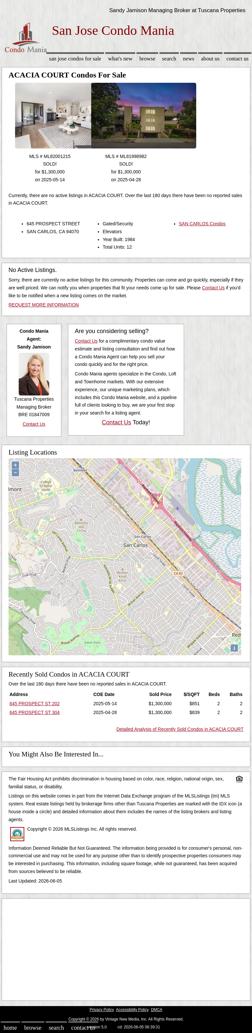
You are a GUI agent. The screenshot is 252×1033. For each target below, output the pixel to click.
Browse (147, 59)
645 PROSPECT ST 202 (35, 703)
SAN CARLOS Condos (202, 223)
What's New (120, 59)
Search (169, 59)
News (189, 59)
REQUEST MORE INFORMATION (44, 304)
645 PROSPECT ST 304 (35, 712)
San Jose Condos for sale (75, 59)
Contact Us (237, 59)
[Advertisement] (126, 948)
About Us (210, 59)
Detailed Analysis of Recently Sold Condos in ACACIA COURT (179, 729)
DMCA (156, 1009)
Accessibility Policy (132, 1009)
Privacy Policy (102, 1009)
